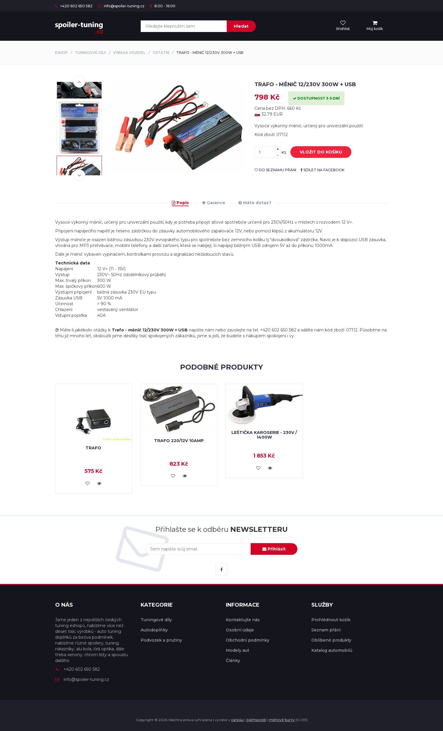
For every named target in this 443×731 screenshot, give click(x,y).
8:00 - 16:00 (162, 6)
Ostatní (161, 52)
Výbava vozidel (129, 52)
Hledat (241, 26)
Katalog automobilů (331, 650)
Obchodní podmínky (247, 640)
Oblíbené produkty (331, 640)
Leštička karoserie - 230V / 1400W (264, 434)
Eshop (61, 52)
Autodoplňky (154, 630)
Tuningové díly (90, 52)
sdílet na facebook (322, 170)
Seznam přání (326, 630)
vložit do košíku (316, 152)
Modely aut (237, 650)
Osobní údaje (240, 630)
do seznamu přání (275, 170)
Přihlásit (274, 549)
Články (233, 660)
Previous (79, 82)
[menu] (375, 25)
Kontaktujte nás (243, 619)
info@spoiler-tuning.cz (121, 6)
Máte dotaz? (254, 202)
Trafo (93, 448)
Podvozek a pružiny (161, 640)
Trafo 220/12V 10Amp (179, 440)
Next (79, 175)
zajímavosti (256, 720)
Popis (180, 202)
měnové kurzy (282, 720)
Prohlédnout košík (330, 619)
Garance (213, 202)
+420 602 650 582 (74, 6)
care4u (237, 720)
